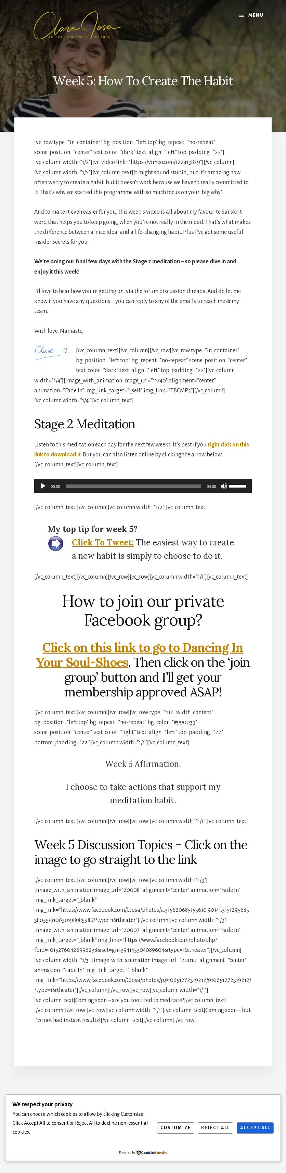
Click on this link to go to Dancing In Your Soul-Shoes (139, 655)
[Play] (43, 486)
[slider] (133, 486)
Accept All (255, 1127)
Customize (175, 1127)
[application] (142, 486)
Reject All (215, 1127)
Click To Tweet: (103, 542)
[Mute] (223, 486)
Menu (256, 15)
